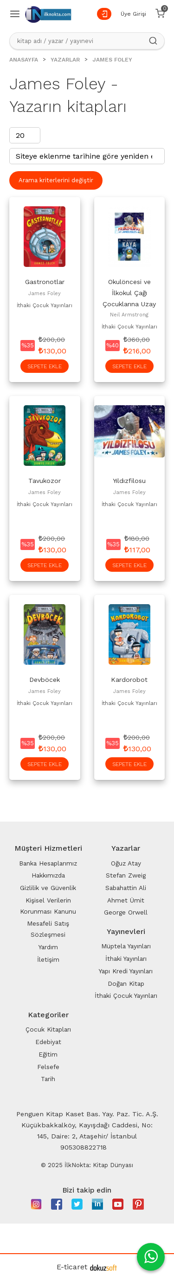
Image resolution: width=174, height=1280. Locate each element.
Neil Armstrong (129, 315)
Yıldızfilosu (129, 480)
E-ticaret (72, 1266)
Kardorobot (129, 679)
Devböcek (44, 679)
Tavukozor (44, 480)
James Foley (44, 294)
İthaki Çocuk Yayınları (44, 306)
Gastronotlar (44, 281)
